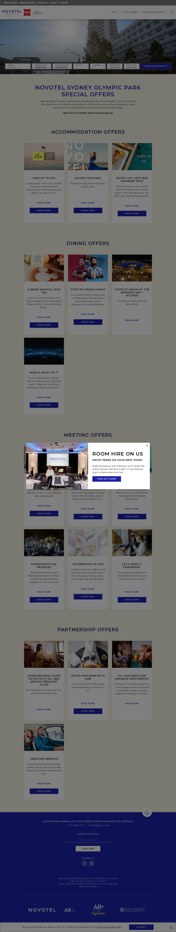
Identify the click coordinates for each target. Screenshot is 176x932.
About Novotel (10, 3)
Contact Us (43, 3)
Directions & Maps (27, 3)
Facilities (64, 3)
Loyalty (54, 3)
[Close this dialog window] (147, 445)
